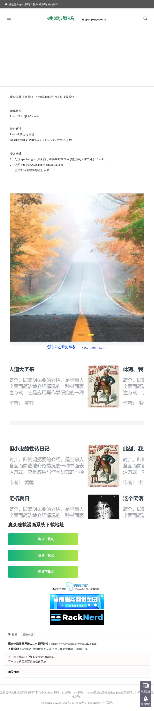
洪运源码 (107, 702)
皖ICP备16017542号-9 (73, 702)
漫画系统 (27, 634)
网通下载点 (43, 571)
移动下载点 (43, 555)
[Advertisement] (77, 57)
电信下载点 (43, 539)
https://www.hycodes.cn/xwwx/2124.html (74, 643)
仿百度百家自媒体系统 (32, 661)
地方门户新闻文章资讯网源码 (36, 657)
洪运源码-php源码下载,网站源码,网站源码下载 (34, 4)
